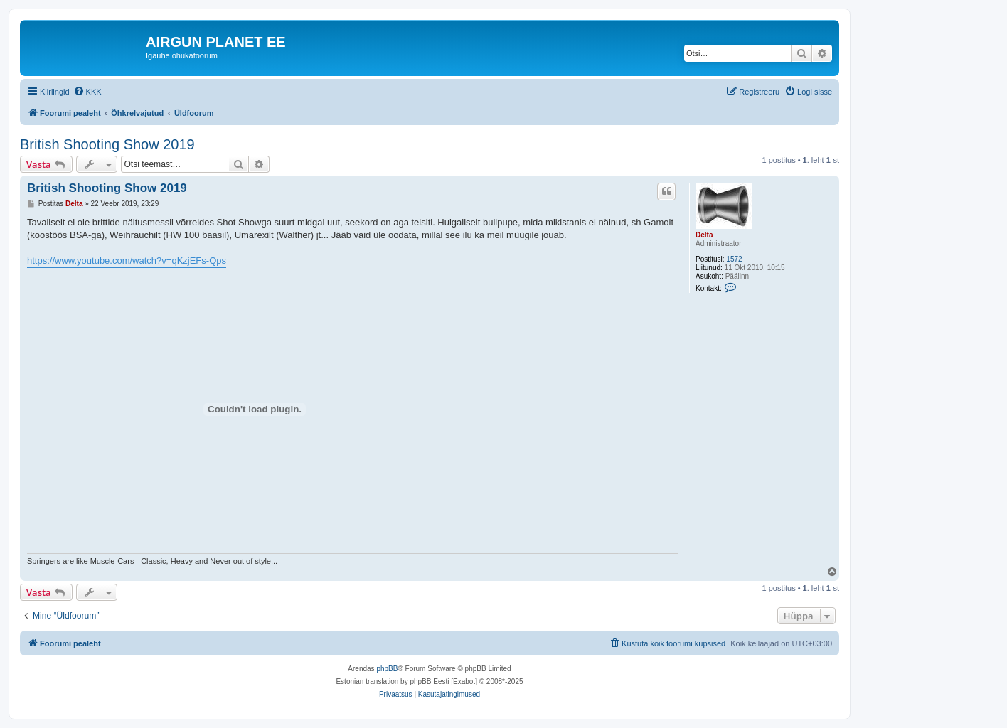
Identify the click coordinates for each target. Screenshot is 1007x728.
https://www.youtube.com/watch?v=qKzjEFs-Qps (126, 260)
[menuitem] (87, 91)
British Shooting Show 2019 (107, 144)
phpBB (387, 669)
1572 (734, 259)
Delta (704, 235)
